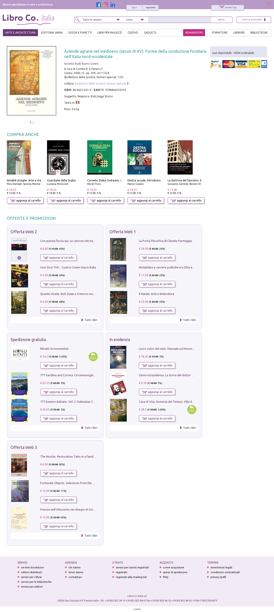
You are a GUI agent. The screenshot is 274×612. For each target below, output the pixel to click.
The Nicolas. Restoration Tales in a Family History (72, 456)
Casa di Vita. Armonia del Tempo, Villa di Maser (170, 401)
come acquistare (173, 567)
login (134, 7)
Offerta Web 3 (24, 447)
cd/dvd (133, 32)
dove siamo (75, 572)
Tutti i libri (90, 319)
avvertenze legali (221, 567)
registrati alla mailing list (131, 576)
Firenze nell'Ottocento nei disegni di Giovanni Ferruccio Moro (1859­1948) (88, 509)
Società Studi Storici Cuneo (81, 63)
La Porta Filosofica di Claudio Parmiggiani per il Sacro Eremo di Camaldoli (187, 240)
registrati (150, 7)
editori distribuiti (31, 572)
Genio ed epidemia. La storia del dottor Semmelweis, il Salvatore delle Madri (189, 375)
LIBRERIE (239, 32)
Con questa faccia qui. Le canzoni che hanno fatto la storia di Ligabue (85, 240)
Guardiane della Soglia (61, 180)
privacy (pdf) (218, 576)
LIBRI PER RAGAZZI (109, 32)
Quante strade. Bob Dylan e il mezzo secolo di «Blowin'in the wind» (84, 293)
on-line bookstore (32, 567)
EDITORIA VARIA (52, 32)
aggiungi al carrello (25, 200)
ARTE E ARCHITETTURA (20, 32)
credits (137, 609)
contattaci (75, 576)
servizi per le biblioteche (36, 581)
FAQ (165, 576)
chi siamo (74, 567)
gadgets (150, 32)
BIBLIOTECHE (259, 32)
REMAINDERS (194, 32)
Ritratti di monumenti (54, 348)
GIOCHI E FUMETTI (80, 32)
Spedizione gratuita (28, 339)
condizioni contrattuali (225, 572)
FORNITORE (220, 32)
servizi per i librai (31, 576)
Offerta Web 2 (24, 231)
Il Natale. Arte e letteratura (156, 293)
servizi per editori (32, 586)
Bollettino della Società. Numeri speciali (100, 83)
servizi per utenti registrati (132, 567)
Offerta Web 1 (122, 231)
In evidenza (119, 339)
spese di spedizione (175, 572)
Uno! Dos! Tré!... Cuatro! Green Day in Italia (68, 267)
